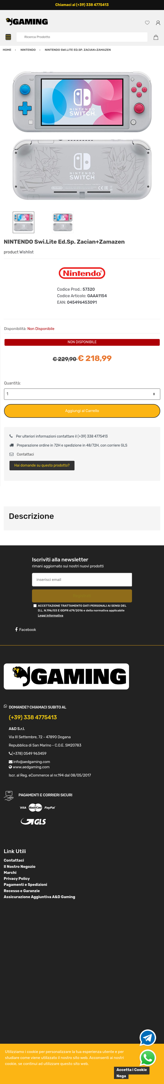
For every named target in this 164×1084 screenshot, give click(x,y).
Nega (121, 1076)
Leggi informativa (50, 615)
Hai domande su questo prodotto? (42, 465)
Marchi (10, 872)
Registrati (82, 595)
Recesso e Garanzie (22, 891)
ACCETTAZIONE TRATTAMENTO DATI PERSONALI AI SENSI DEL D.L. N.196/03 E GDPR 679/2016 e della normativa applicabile (82, 610)
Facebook (25, 629)
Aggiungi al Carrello (82, 411)
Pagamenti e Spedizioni (25, 884)
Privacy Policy (17, 878)
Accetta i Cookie (131, 1069)
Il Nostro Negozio (20, 866)
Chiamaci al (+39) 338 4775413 (82, 5)
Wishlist (27, 252)
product (11, 252)
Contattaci (22, 454)
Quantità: (12, 383)
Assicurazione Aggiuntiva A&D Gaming (39, 897)
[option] (82, 137)
